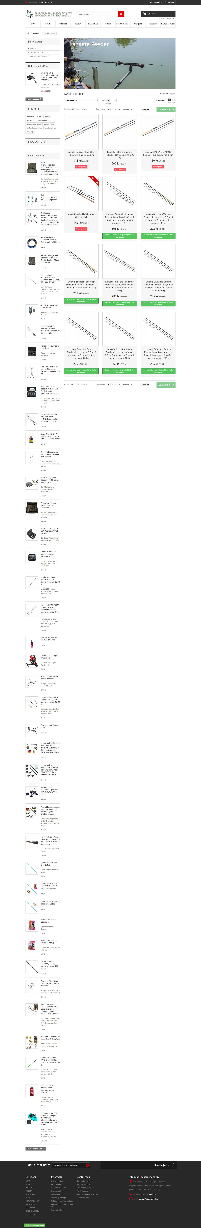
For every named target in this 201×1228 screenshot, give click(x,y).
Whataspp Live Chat (34, 1225)
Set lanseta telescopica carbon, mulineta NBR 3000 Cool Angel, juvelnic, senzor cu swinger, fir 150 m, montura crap (50, 216)
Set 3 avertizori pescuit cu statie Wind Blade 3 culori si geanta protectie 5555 (50, 387)
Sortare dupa (69, 100)
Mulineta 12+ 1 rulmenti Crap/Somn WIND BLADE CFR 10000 (49, 788)
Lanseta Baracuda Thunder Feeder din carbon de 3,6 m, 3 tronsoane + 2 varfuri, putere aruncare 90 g (158, 218)
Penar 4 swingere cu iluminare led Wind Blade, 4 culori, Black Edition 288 (50, 256)
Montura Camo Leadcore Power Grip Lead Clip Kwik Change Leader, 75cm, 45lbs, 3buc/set (50, 1006)
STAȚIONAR (93, 24)
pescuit (48, 116)
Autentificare (169, 2)
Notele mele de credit (85, 1185)
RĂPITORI (63, 24)
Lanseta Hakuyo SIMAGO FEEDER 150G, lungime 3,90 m (119, 155)
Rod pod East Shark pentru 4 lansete (49, 675)
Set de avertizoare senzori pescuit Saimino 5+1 (48, 551)
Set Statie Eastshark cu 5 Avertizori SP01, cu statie (50, 528)
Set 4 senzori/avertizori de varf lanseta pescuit (49, 194)
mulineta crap (50, 128)
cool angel (42, 120)
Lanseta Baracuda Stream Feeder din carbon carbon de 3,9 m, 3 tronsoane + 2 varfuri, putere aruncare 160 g (119, 353)
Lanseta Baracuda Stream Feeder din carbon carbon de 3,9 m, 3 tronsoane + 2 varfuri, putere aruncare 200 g (158, 353)
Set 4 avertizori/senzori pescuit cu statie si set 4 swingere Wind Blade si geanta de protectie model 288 (50, 166)
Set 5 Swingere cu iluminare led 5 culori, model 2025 (50, 477)
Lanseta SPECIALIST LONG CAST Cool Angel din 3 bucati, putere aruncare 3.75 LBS (50, 607)
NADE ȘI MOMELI (168, 24)
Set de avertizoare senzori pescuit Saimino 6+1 (48, 502)
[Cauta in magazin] (100, 14)
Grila (169, 100)
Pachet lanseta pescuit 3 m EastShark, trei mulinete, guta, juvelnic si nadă (50, 807)
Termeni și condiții (36, 52)
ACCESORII (153, 24)
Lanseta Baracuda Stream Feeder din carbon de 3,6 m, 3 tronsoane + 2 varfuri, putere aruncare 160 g (158, 286)
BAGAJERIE (138, 24)
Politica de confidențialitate (40, 56)
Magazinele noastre (59, 1185)
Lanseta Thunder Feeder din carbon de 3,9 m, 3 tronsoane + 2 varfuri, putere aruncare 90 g (81, 285)
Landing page (31, 1212)
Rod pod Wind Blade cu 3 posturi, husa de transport (50, 980)
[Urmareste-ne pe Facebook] (173, 1162)
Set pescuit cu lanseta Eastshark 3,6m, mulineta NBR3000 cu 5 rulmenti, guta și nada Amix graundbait (50, 745)
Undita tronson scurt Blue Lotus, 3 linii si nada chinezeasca (49, 883)
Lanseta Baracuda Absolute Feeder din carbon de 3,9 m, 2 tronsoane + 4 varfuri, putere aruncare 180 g (119, 218)
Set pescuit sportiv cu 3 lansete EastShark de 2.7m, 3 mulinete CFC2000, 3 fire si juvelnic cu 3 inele (50, 767)
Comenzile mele (83, 1178)
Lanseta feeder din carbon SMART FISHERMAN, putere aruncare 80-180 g (50, 415)
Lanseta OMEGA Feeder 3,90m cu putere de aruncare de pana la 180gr (50, 327)
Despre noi (34, 48)
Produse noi (36, 153)
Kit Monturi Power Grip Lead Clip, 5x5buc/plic (50, 1035)
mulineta (30, 116)
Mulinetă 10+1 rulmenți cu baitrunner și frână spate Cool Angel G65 (50, 76)
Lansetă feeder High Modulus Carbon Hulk (81, 215)
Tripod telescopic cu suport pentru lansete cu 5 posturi (50, 451)
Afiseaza (105, 100)
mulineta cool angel (34, 128)
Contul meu (83, 1174)
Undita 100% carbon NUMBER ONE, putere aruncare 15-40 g (50, 578)
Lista (173, 100)
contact (162, 18)
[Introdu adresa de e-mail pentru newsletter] (71, 1163)
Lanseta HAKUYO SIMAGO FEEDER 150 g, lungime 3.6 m (158, 153)
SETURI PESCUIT (123, 24)
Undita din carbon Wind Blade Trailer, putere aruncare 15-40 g (50, 1058)
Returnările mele (83, 1182)
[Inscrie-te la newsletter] (87, 1162)
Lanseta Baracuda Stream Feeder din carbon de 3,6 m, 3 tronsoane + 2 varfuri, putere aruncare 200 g (81, 353)
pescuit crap (49, 124)
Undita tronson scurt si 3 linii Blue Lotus (50, 900)
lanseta (39, 116)
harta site (170, 18)
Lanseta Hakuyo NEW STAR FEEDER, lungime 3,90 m (81, 153)
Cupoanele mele (83, 1195)
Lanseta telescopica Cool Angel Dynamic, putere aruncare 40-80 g (50, 698)
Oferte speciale (38, 65)
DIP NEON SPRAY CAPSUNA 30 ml (49, 636)
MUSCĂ (108, 24)
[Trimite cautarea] (121, 14)
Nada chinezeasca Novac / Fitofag (49, 939)
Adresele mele (82, 1188)
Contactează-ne (156, 2)
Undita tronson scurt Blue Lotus (49, 861)
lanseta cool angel (34, 124)
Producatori (36, 141)
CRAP (33, 24)
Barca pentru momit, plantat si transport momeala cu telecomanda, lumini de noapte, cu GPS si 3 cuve (50, 1116)
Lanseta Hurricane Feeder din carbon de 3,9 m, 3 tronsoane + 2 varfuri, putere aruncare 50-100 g (120, 286)
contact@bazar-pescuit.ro (148, 1196)
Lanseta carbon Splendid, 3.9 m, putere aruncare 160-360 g (50, 962)
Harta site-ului (56, 1207)
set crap (30, 132)
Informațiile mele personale (87, 1192)
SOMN (48, 24)
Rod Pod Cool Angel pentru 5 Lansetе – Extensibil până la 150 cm (50, 367)
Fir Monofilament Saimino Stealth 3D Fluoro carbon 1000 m (50, 237)
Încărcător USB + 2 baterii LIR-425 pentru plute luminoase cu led (50, 433)
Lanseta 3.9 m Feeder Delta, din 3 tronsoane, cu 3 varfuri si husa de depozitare (50, 837)
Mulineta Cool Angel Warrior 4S (49, 654)
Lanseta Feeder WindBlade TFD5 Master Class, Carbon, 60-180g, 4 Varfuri (50, 276)
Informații (35, 41)
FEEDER (78, 24)
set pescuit (31, 120)
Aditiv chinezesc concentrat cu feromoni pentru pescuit (48, 1086)
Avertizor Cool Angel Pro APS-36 (49, 304)
